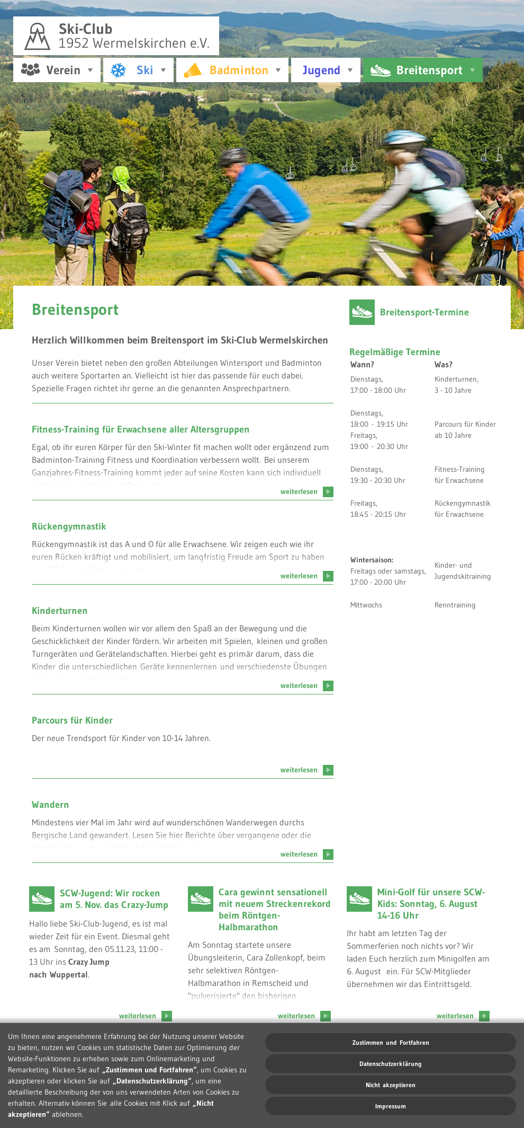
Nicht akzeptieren (390, 1085)
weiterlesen (307, 488)
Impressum (390, 1106)
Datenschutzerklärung (390, 1064)
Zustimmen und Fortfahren (391, 1042)
